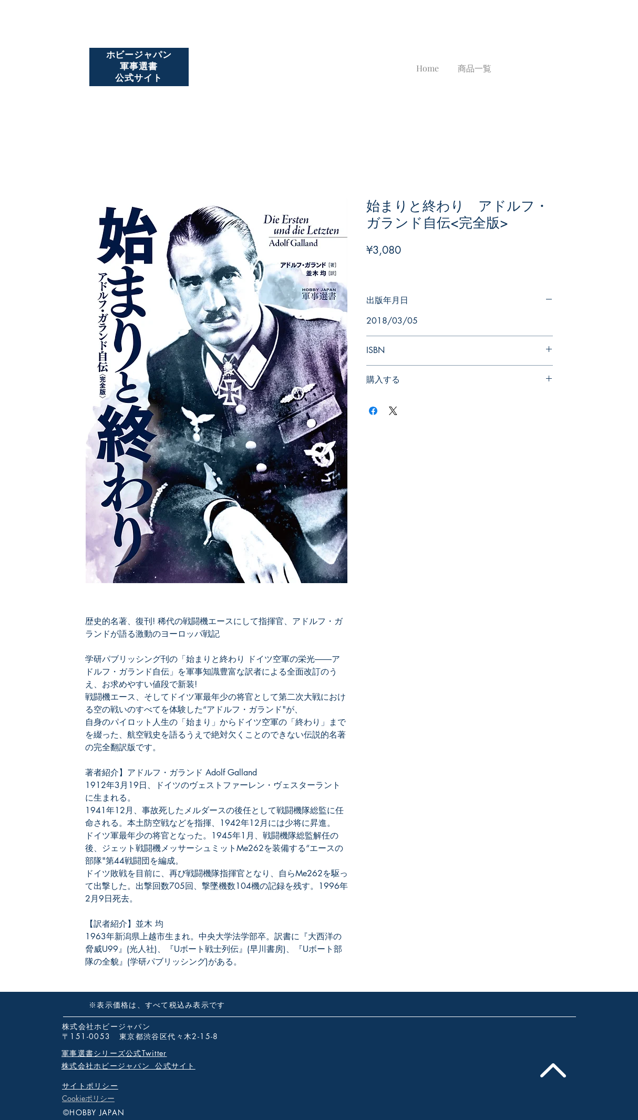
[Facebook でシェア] (373, 411)
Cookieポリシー (88, 1098)
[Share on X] (393, 411)
